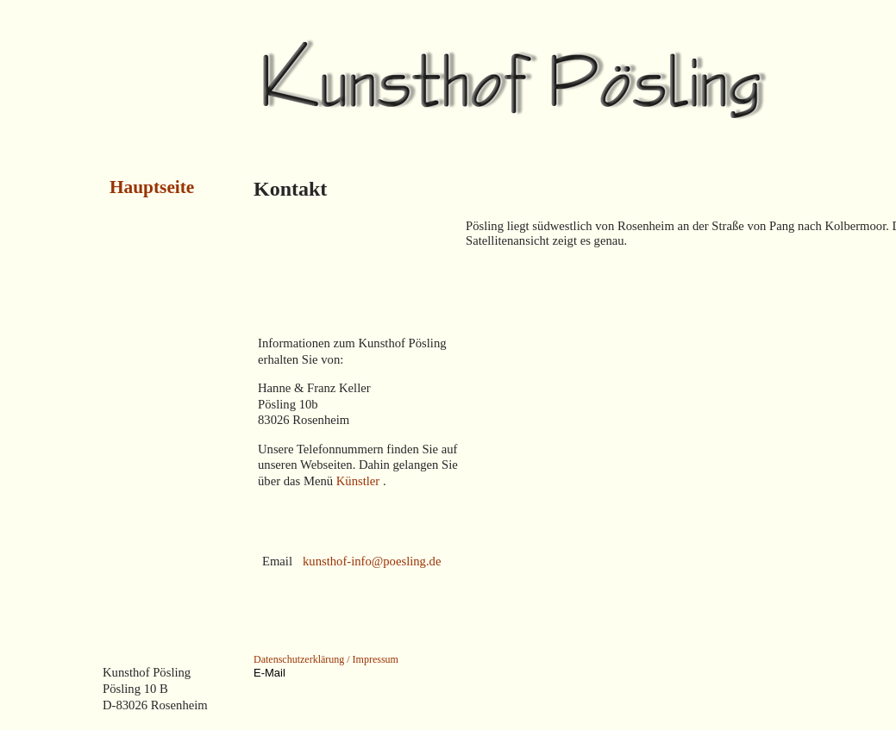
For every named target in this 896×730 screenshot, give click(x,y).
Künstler (359, 481)
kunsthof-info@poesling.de (372, 561)
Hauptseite (152, 187)
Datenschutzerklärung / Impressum (326, 659)
